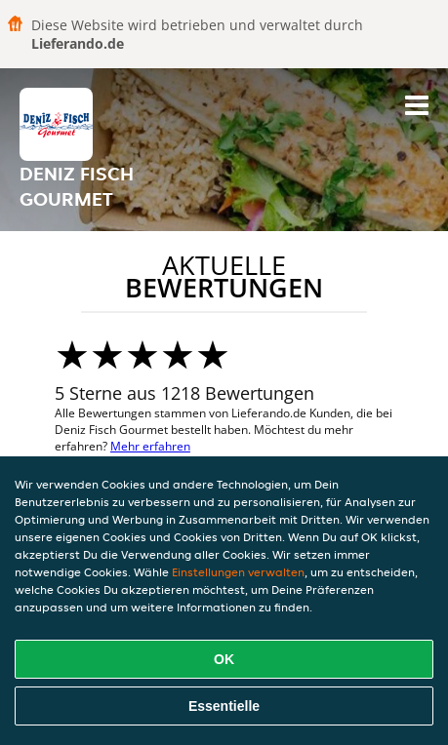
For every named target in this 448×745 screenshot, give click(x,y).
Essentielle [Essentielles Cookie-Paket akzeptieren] (224, 706)
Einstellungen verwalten (238, 572)
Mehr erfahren (150, 446)
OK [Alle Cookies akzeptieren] (224, 659)
